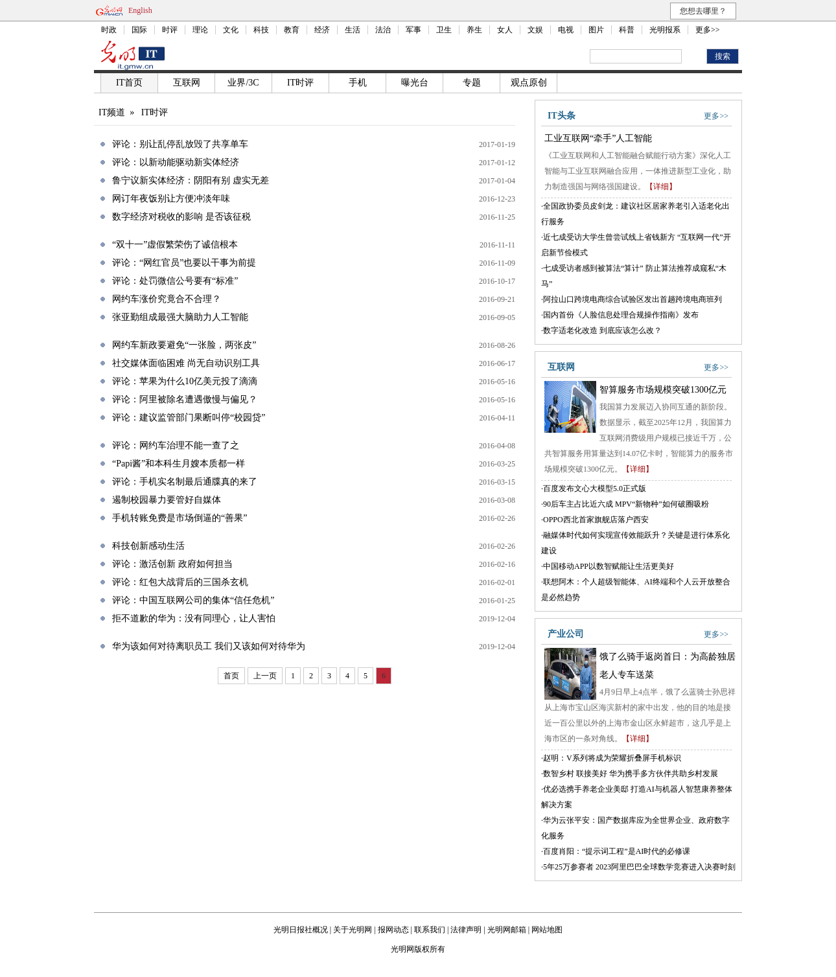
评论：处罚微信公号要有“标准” (175, 281)
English (140, 10)
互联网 (186, 82)
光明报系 (664, 29)
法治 (383, 29)
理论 (200, 29)
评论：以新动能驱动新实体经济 (175, 162)
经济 (322, 29)
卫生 (444, 29)
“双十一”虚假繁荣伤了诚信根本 (175, 244)
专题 (472, 82)
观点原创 (529, 82)
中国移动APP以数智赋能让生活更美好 (608, 566)
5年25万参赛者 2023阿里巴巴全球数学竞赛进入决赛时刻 (639, 866)
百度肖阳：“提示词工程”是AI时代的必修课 (616, 851)
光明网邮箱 (506, 929)
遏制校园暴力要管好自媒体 (166, 500)
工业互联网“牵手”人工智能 (598, 138)
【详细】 (661, 186)
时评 (170, 29)
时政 (109, 29)
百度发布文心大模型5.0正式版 (594, 488)
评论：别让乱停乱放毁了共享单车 (180, 144)
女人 (505, 29)
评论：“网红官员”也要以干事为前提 (184, 263)
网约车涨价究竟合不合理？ (166, 299)
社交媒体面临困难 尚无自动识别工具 (186, 363)
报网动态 (393, 929)
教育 (291, 29)
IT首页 (129, 82)
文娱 (535, 29)
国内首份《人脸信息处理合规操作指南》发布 (621, 314)
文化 (230, 29)
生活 (352, 29)
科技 (261, 29)
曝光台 (414, 82)
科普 (626, 29)
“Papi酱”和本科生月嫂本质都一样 (178, 463)
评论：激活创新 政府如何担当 (172, 564)
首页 (231, 675)
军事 (413, 29)
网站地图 (547, 929)
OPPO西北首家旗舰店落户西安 (596, 519)
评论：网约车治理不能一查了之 (175, 445)
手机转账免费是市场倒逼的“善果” (179, 518)
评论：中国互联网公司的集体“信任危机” (193, 600)
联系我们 (429, 929)
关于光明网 (352, 929)
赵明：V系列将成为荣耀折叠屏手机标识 (612, 758)
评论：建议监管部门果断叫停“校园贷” (188, 417)
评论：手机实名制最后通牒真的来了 (184, 482)
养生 (474, 29)
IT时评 (300, 82)
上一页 (265, 675)
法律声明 (466, 929)
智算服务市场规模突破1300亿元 (662, 390)
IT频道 (112, 112)
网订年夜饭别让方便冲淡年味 (171, 198)
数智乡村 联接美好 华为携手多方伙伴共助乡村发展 (630, 773)
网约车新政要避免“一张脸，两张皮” (184, 345)
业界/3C (243, 82)
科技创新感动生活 (148, 546)
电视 (566, 29)
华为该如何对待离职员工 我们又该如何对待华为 (208, 646)
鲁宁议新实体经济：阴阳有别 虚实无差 (190, 180)
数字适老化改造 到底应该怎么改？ (602, 330)
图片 (596, 29)
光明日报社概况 (300, 929)
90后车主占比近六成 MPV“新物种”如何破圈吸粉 (626, 504)
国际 (139, 29)
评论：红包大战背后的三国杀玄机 (180, 582)
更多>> (707, 29)
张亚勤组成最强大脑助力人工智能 (180, 317)
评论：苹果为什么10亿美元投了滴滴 (184, 381)
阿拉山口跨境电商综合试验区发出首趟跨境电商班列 (632, 299)
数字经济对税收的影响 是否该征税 (181, 217)
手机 (358, 82)
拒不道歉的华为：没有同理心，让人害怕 (193, 618)
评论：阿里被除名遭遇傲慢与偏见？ (184, 399)
